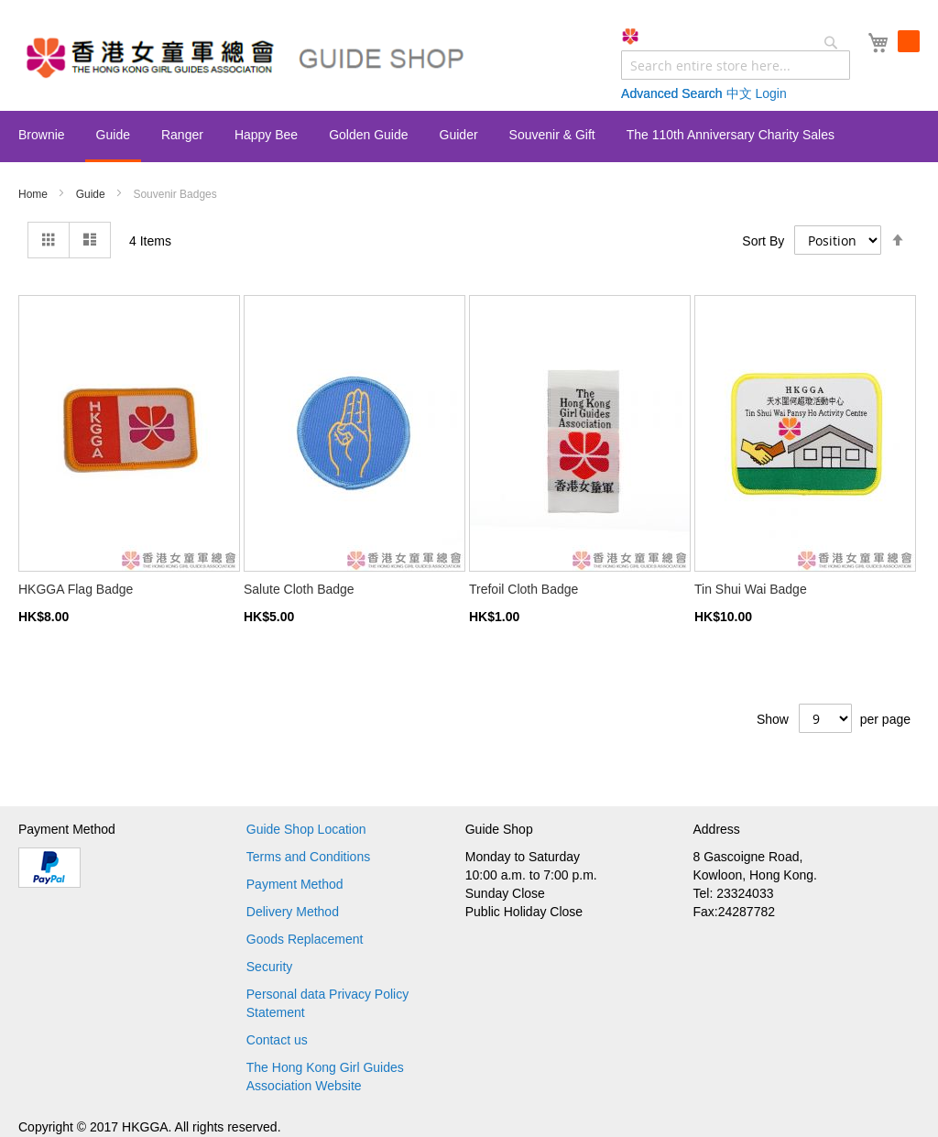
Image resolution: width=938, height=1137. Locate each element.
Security (269, 966)
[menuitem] (41, 134)
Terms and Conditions (308, 856)
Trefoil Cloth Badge (523, 589)
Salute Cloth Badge (299, 589)
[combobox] (735, 65)
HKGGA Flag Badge (75, 589)
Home (34, 194)
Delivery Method (292, 911)
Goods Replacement (305, 939)
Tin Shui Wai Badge (750, 589)
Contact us (277, 1040)
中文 (739, 93)
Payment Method (295, 884)
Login (770, 93)
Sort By (763, 240)
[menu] (469, 136)
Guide (92, 194)
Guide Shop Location (306, 829)
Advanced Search (672, 93)
